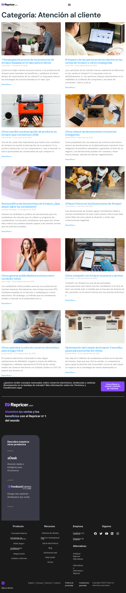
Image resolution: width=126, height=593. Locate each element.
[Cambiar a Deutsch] (48, 583)
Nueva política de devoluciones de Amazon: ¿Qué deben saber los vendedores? (30, 205)
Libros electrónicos (50, 543)
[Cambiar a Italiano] (57, 583)
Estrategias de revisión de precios (18, 538)
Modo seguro (19, 543)
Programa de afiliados (78, 539)
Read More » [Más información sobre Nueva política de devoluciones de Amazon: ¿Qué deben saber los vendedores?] (6, 231)
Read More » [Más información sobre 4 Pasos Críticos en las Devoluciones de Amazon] (70, 225)
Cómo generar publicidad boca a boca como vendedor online (27, 277)
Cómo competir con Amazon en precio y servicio (94, 275)
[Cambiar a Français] (39, 583)
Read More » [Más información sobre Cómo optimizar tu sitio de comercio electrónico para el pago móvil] (6, 375)
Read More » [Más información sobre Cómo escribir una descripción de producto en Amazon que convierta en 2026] (6, 156)
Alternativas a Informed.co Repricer (78, 569)
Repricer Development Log (50, 538)
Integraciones (19, 553)
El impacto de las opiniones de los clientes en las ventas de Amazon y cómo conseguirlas (93, 61)
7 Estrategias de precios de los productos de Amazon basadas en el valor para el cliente (27, 61)
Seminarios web (50, 552)
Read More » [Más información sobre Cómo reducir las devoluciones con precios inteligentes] (70, 159)
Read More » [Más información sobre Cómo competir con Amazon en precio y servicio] (70, 300)
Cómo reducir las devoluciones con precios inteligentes (90, 133)
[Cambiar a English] (31, 583)
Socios (50, 562)
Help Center (50, 557)
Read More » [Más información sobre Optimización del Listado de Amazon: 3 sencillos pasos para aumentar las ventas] (70, 372)
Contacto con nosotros (78, 533)
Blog (50, 548)
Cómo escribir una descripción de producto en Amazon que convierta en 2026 (29, 133)
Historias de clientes (50, 533)
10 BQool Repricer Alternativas (78, 556)
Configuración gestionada (16, 548)
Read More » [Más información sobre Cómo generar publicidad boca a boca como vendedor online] (6, 303)
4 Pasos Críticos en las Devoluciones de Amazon (93, 203)
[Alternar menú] (69, 4)
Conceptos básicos (19, 533)
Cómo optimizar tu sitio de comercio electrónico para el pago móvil (30, 349)
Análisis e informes (19, 558)
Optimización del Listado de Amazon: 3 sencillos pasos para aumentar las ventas (93, 349)
